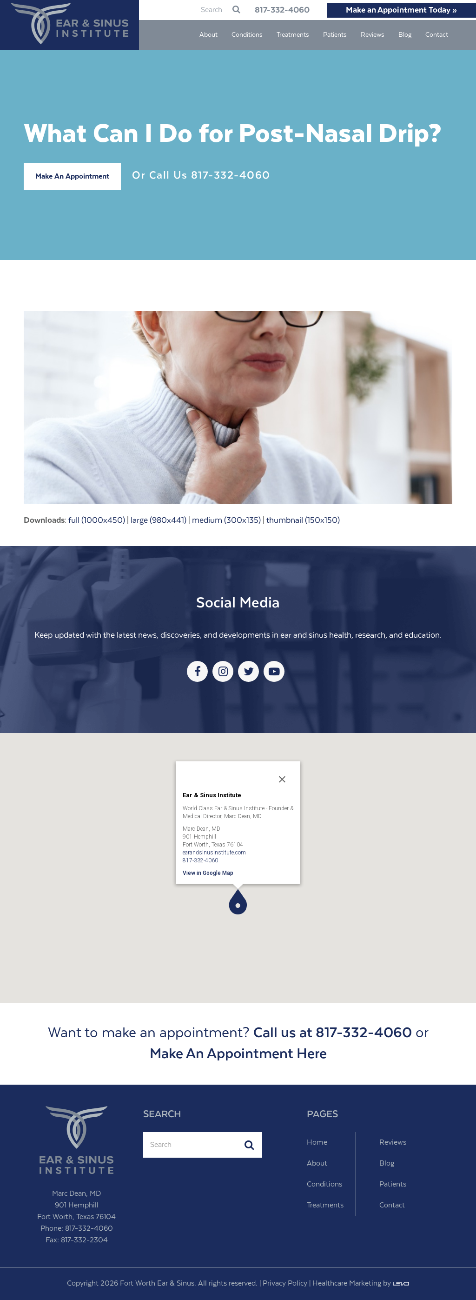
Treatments (325, 1205)
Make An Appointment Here (238, 1054)
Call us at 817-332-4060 (332, 1033)
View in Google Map (208, 872)
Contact (392, 1205)
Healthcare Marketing (346, 1283)
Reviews (392, 1142)
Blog (386, 1163)
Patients (392, 1184)
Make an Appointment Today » (401, 10)
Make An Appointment (72, 176)
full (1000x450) (96, 520)
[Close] (282, 779)
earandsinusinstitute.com (214, 852)
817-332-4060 (280, 10)
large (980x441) (158, 520)
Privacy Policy (285, 1283)
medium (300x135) (226, 520)
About (317, 1163)
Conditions (324, 1184)
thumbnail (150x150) (303, 520)
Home (317, 1142)
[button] (238, 901)
